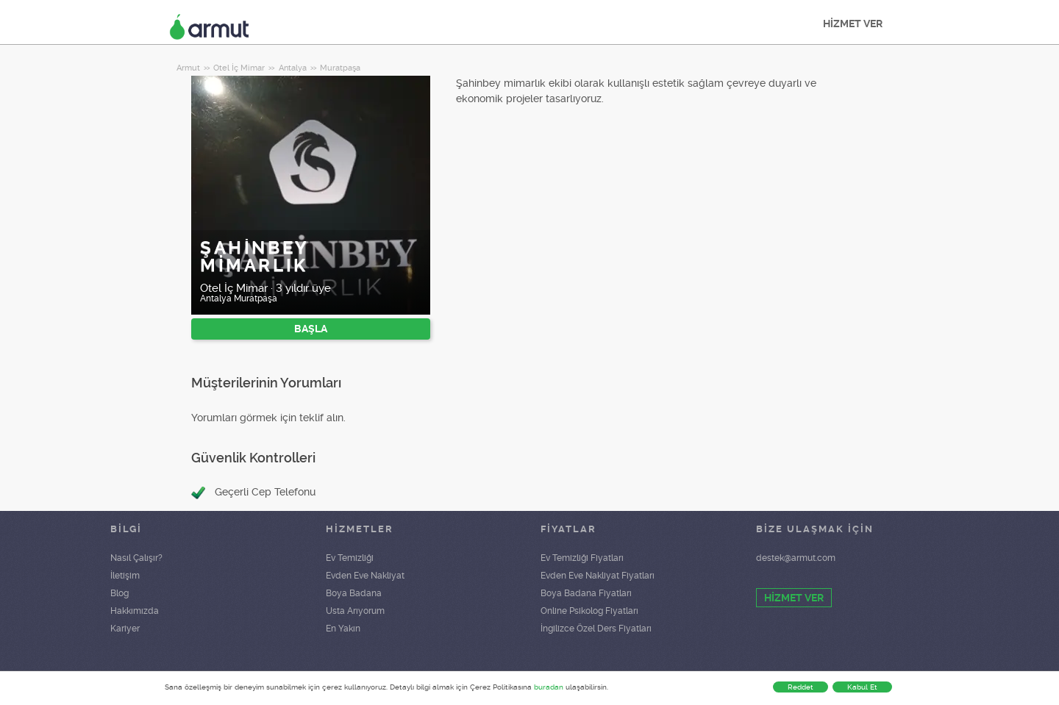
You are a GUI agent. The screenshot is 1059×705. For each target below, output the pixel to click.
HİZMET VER (853, 23)
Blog (119, 593)
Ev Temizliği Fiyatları (582, 558)
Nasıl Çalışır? (136, 558)
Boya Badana (354, 593)
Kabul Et (862, 687)
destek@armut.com (795, 558)
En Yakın (343, 628)
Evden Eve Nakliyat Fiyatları (598, 575)
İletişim (125, 575)
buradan (548, 687)
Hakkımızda (134, 611)
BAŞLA (310, 328)
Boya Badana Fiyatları (586, 593)
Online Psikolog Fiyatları (589, 611)
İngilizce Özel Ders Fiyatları (596, 628)
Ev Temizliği (350, 558)
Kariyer (125, 628)
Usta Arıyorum (355, 611)
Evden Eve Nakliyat (365, 575)
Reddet (800, 687)
